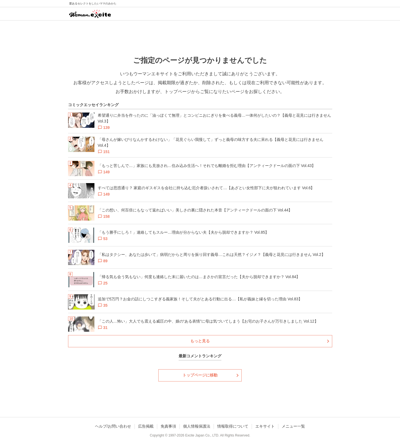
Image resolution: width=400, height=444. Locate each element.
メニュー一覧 (293, 426)
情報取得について (232, 426)
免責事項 (168, 426)
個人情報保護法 (196, 426)
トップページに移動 (200, 375)
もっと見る (200, 341)
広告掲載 (146, 426)
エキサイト (265, 426)
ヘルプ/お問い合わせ (113, 426)
